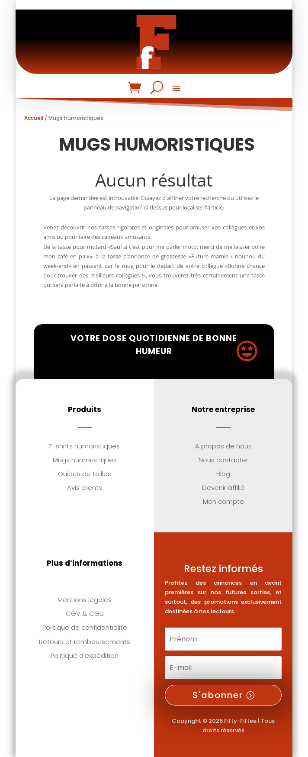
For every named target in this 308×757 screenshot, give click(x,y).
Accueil (33, 118)
